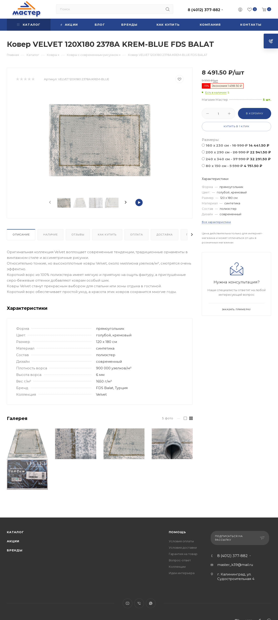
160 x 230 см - (237, 145)
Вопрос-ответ (180, 560)
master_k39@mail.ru (235, 564)
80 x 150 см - (234, 166)
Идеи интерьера (182, 573)
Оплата (136, 234)
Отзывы (77, 234)
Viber (139, 603)
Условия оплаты (181, 541)
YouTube (127, 603)
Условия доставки (183, 547)
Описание (21, 234)
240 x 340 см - (238, 159)
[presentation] (49, 202)
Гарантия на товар (183, 554)
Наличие (50, 234)
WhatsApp (151, 603)
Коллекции (177, 566)
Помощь (177, 532)
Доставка (165, 234)
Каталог (15, 532)
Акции (13, 541)
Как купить (107, 234)
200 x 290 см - (238, 152)
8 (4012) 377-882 (204, 10)
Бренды (15, 550)
